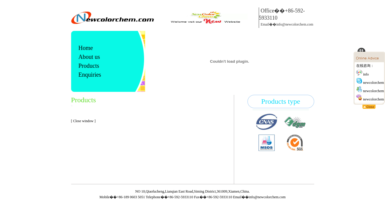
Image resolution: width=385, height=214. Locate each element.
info (362, 74)
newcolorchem (370, 83)
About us (89, 57)
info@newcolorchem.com (267, 197)
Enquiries (90, 74)
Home (86, 48)
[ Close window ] (83, 121)
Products (89, 65)
